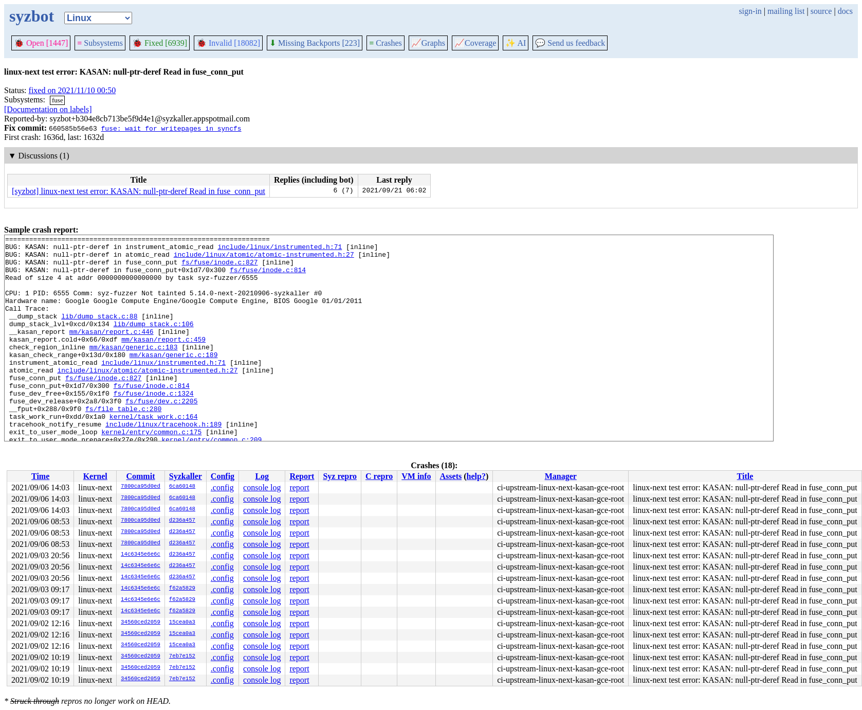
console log (262, 487)
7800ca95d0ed (140, 486)
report (299, 487)
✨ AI (515, 43)
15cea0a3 (182, 622)
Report (301, 476)
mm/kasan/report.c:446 (111, 351)
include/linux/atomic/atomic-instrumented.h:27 (264, 258)
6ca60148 (182, 486)
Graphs (428, 43)
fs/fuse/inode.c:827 (219, 268)
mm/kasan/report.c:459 (163, 360)
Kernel (95, 476)
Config (222, 476)
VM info (416, 476)
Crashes (385, 43)
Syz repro (340, 476)
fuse (57, 100)
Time (40, 476)
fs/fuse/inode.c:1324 (154, 425)
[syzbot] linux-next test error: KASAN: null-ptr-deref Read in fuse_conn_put (138, 191)
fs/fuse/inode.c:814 (268, 277)
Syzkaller (185, 476)
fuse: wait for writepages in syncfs (171, 128)
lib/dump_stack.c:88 (99, 333)
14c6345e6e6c (140, 554)
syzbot (31, 16)
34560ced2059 (140, 622)
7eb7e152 (182, 656)
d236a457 (182, 520)
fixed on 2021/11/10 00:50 (72, 90)
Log (262, 476)
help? (476, 476)
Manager (561, 476)
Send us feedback (570, 43)
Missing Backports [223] (314, 43)
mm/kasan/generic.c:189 (174, 379)
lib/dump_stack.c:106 (154, 342)
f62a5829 (182, 588)
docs (845, 11)
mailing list (785, 11)
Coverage (475, 43)
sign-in (750, 11)
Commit (140, 476)
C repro (379, 476)
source (821, 11)
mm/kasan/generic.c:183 (133, 370)
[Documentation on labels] (48, 109)
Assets (451, 476)
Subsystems (100, 43)
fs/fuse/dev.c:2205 (161, 434)
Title (745, 476)
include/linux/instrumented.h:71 (279, 249)
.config (222, 487)
